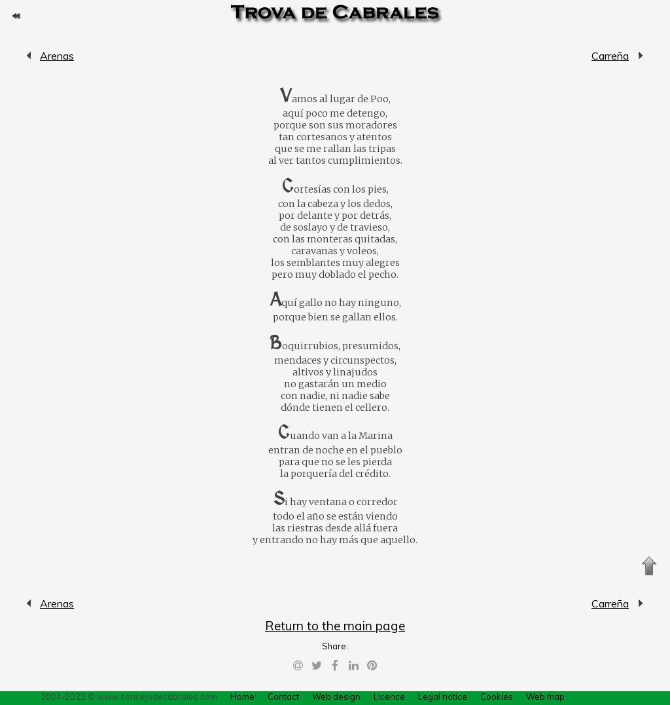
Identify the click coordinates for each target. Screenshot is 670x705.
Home (242, 696)
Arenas (29, 55)
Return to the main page (335, 626)
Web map (545, 696)
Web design (336, 696)
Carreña (610, 55)
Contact (283, 696)
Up (649, 566)
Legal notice (442, 696)
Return (15, 15)
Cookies (496, 696)
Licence (389, 696)
